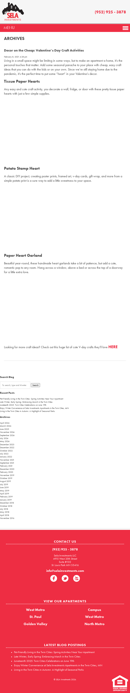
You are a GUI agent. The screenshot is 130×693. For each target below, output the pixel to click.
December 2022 (7, 447)
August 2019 (5, 481)
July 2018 (4, 509)
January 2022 (6, 456)
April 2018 (4, 515)
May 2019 (4, 490)
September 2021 (7, 462)
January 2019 (6, 499)
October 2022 (6, 450)
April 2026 (4, 422)
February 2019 (6, 496)
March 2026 (5, 425)
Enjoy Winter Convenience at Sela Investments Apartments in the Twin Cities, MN (34, 408)
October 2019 (6, 478)
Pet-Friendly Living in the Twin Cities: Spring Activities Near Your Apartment (31, 398)
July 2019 (4, 484)
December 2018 (7, 502)
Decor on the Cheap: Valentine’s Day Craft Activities (44, 50)
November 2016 (7, 518)
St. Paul (35, 616)
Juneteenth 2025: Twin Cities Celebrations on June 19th (23, 405)
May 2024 (4, 441)
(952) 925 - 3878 (110, 12)
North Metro (95, 624)
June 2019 (4, 487)
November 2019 (7, 475)
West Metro (35, 609)
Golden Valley (35, 624)
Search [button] (35, 385)
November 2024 (7, 432)
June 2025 (4, 429)
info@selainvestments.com (65, 571)
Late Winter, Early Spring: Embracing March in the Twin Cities (26, 402)
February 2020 (6, 472)
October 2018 (6, 506)
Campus (94, 609)
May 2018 (4, 512)
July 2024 (4, 438)
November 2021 (7, 459)
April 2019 (4, 493)
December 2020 (7, 469)
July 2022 (4, 453)
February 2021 (6, 465)
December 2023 (7, 444)
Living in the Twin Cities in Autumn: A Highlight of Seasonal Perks (27, 411)
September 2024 (7, 435)
